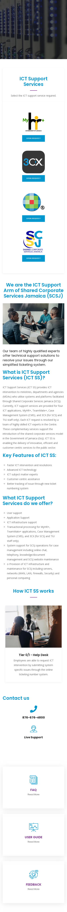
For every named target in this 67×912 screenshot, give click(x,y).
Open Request (33, 138)
